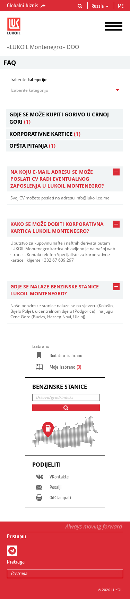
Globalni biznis (26, 5)
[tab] (65, 179)
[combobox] (65, 90)
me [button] (121, 6)
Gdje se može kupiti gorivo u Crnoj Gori (59, 118)
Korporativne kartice (44, 133)
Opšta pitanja (32, 145)
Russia (100, 6)
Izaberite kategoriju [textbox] (29, 90)
